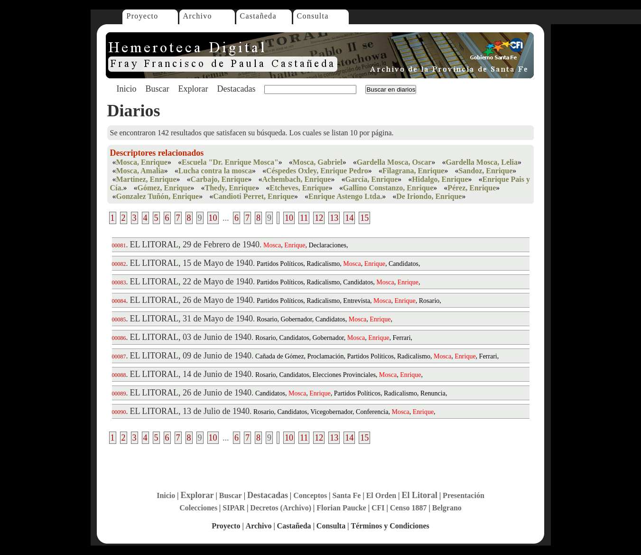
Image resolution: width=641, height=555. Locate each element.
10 (213, 218)
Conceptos (310, 495)
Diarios (133, 110)
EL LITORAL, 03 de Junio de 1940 (190, 337)
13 (334, 218)
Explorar (193, 89)
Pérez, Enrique (471, 188)
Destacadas (236, 89)
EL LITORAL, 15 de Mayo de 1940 (191, 263)
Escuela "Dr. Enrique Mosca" (230, 162)
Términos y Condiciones (390, 526)
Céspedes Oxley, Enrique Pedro (317, 171)
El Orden (381, 495)
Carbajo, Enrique (219, 179)
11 (304, 218)
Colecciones (198, 508)
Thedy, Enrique (230, 188)
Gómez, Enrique (164, 188)
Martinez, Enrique (146, 179)
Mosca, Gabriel (318, 162)
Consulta (313, 16)
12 (319, 218)
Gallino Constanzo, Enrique (388, 188)
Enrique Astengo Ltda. (345, 196)
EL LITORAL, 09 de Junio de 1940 (190, 355)
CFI (378, 508)
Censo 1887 (408, 508)
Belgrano (447, 508)
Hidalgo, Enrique (440, 179)
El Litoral (419, 495)
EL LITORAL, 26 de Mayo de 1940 (191, 300)
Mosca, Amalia (140, 171)
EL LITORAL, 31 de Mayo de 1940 (191, 318)
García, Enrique (371, 179)
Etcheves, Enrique (298, 188)
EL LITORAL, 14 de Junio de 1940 (190, 374)
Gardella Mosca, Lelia (482, 162)
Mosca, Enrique (141, 162)
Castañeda (258, 16)
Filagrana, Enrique (413, 171)
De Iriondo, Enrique (429, 196)
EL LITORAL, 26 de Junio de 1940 (190, 392)
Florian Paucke (341, 508)
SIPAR (234, 508)
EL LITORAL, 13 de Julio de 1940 (190, 411)
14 (349, 218)
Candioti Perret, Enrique (253, 196)
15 (364, 218)
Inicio (127, 89)
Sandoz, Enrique (485, 171)
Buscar (157, 89)
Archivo (197, 16)
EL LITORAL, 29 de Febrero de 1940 (195, 244)
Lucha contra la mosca (215, 171)
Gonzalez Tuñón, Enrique (157, 196)
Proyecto (142, 16)
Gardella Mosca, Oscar (394, 162)
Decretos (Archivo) (280, 508)
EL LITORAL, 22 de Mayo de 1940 (191, 281)
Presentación (463, 495)
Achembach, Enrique (296, 179)
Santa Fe (346, 495)
